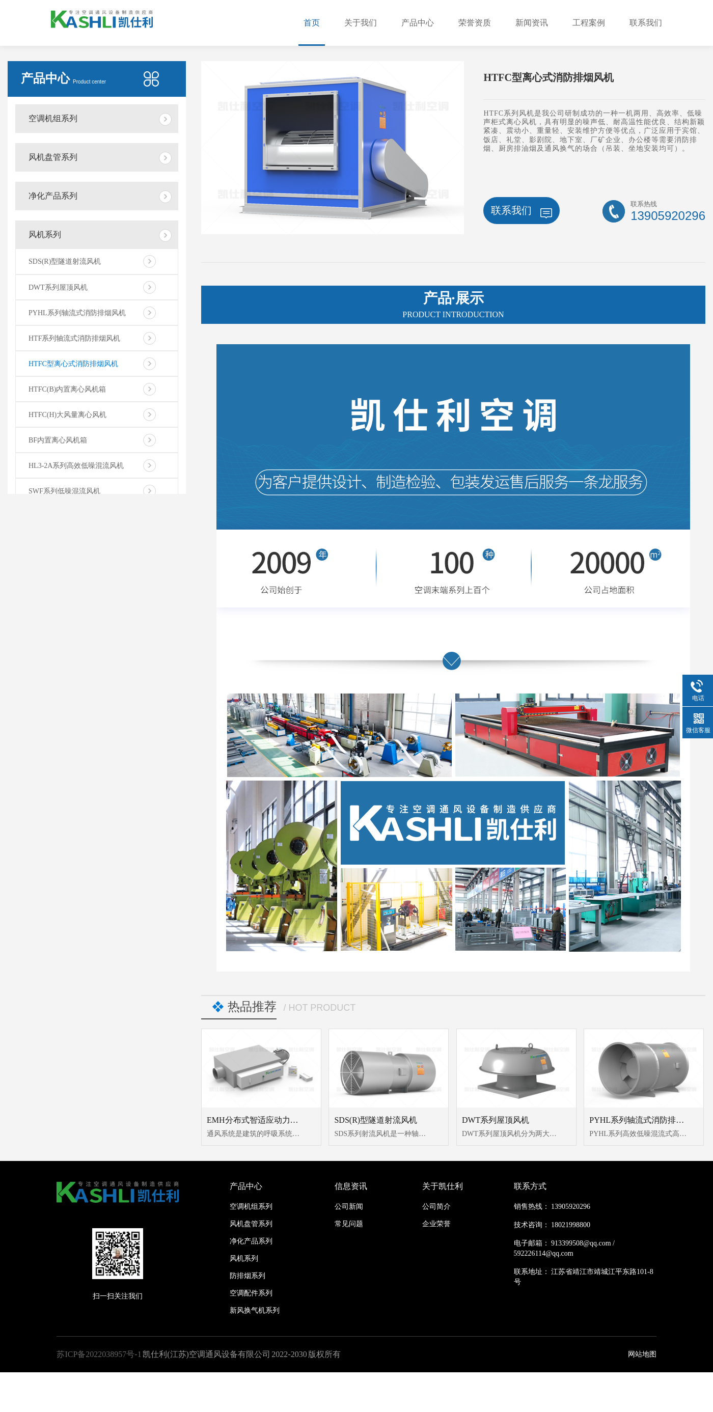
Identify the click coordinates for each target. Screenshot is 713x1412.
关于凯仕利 (442, 1186)
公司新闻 (349, 1206)
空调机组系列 (53, 118)
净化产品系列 (53, 195)
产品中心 (417, 22)
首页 (312, 22)
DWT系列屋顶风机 (58, 287)
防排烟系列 (247, 1276)
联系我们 (645, 22)
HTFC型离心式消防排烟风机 (73, 364)
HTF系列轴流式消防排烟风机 (74, 338)
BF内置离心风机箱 (58, 440)
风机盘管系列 (53, 157)
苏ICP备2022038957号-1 (99, 1354)
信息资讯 (351, 1186)
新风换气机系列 (255, 1310)
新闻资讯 (531, 22)
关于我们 (360, 22)
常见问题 (349, 1224)
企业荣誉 (436, 1224)
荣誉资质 (474, 22)
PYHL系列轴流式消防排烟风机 (77, 313)
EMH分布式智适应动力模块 (257, 1120)
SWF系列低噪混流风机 (64, 491)
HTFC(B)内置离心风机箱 (67, 389)
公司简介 (436, 1206)
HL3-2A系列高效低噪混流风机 (76, 465)
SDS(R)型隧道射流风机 (65, 261)
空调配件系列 (251, 1293)
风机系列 (45, 234)
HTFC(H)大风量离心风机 (67, 415)
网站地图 (642, 1354)
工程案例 (588, 22)
